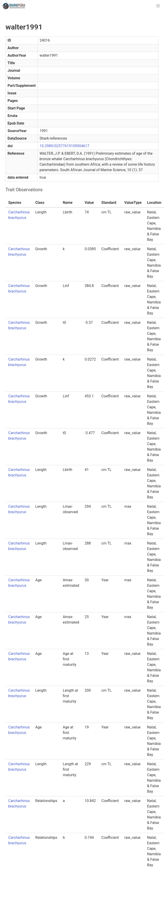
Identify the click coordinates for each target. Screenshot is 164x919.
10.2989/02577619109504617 (64, 146)
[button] (158, 6)
